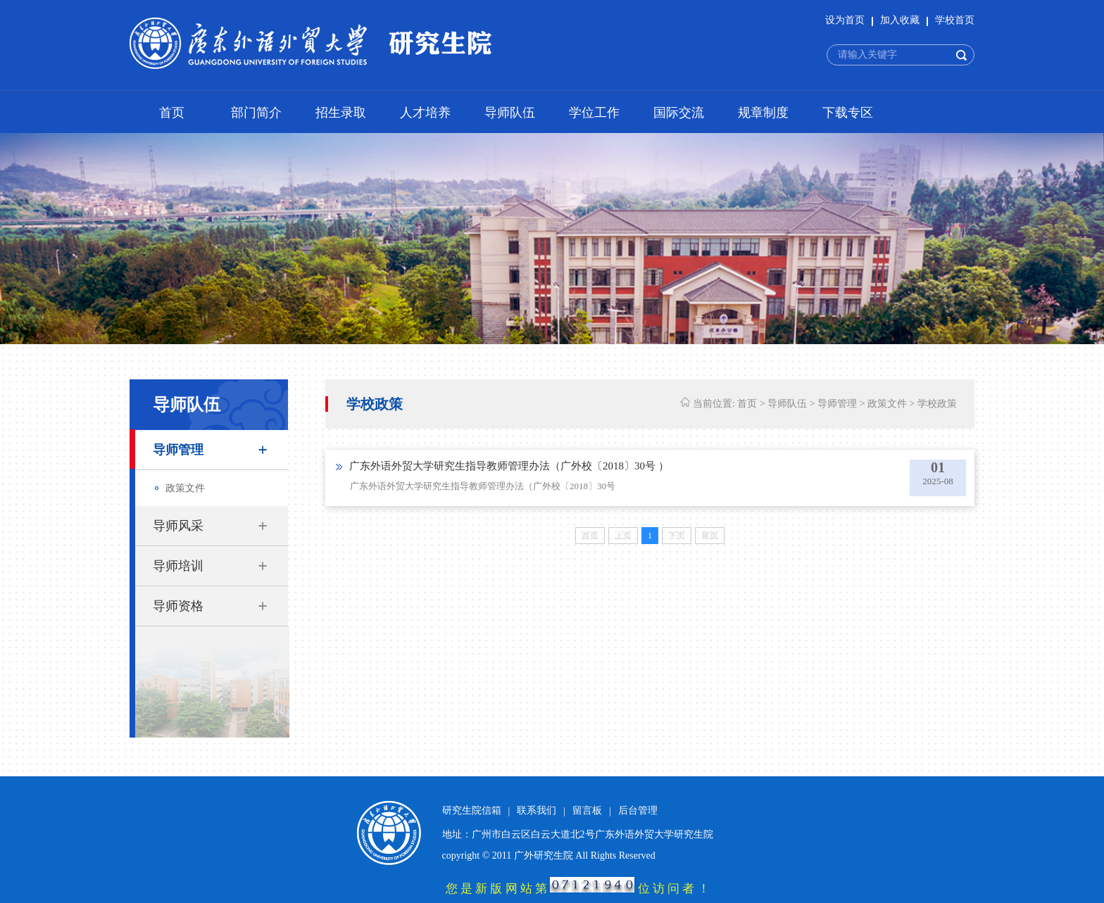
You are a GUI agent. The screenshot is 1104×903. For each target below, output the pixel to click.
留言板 (587, 810)
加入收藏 (900, 20)
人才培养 (425, 113)
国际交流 (678, 113)
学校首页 (954, 20)
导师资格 (178, 606)
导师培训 (178, 566)
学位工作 (594, 113)
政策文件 (185, 488)
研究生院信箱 (471, 810)
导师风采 (178, 525)
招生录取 (340, 113)
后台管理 (638, 810)
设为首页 (845, 20)
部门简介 (256, 113)
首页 (171, 113)
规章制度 (763, 113)
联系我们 (536, 810)
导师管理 (178, 449)
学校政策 (937, 403)
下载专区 (847, 113)
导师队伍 (509, 113)
